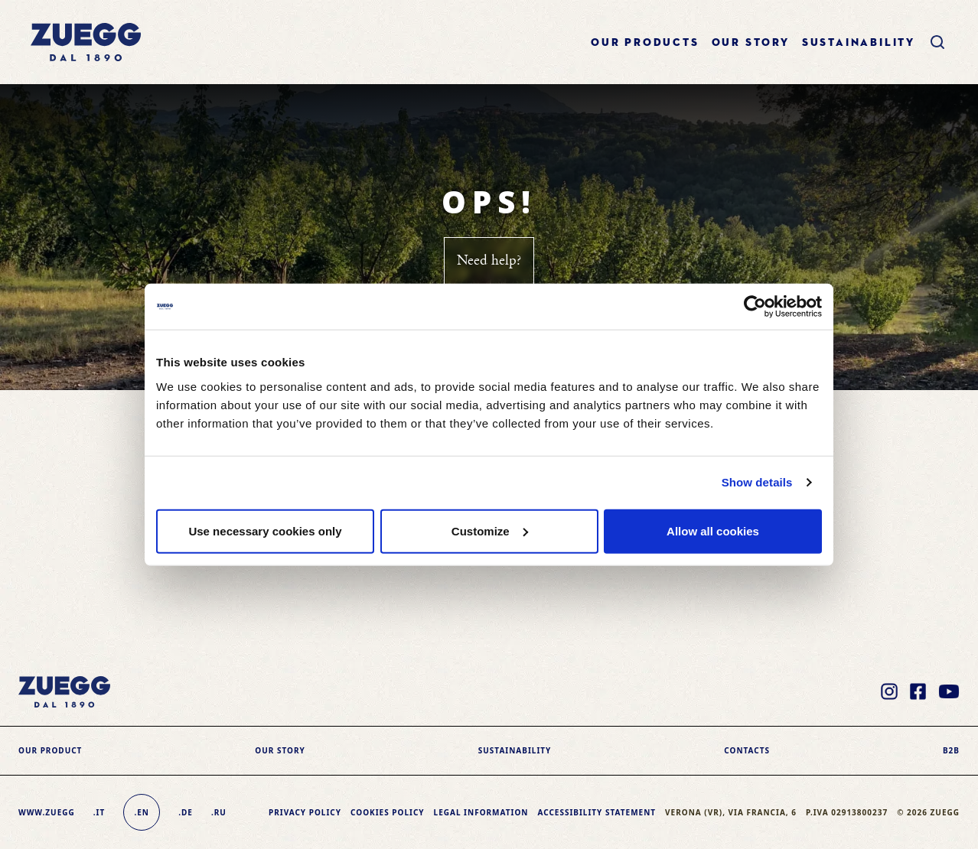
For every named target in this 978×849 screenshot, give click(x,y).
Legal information (481, 812)
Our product (50, 750)
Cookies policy (387, 812)
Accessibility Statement (596, 812)
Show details (757, 482)
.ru (219, 812)
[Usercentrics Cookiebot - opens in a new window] (755, 306)
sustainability (858, 42)
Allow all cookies (713, 530)
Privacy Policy (305, 812)
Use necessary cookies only (264, 530)
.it (99, 812)
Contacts (747, 750)
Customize (490, 530)
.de (185, 812)
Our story (751, 42)
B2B (951, 750)
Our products (645, 42)
